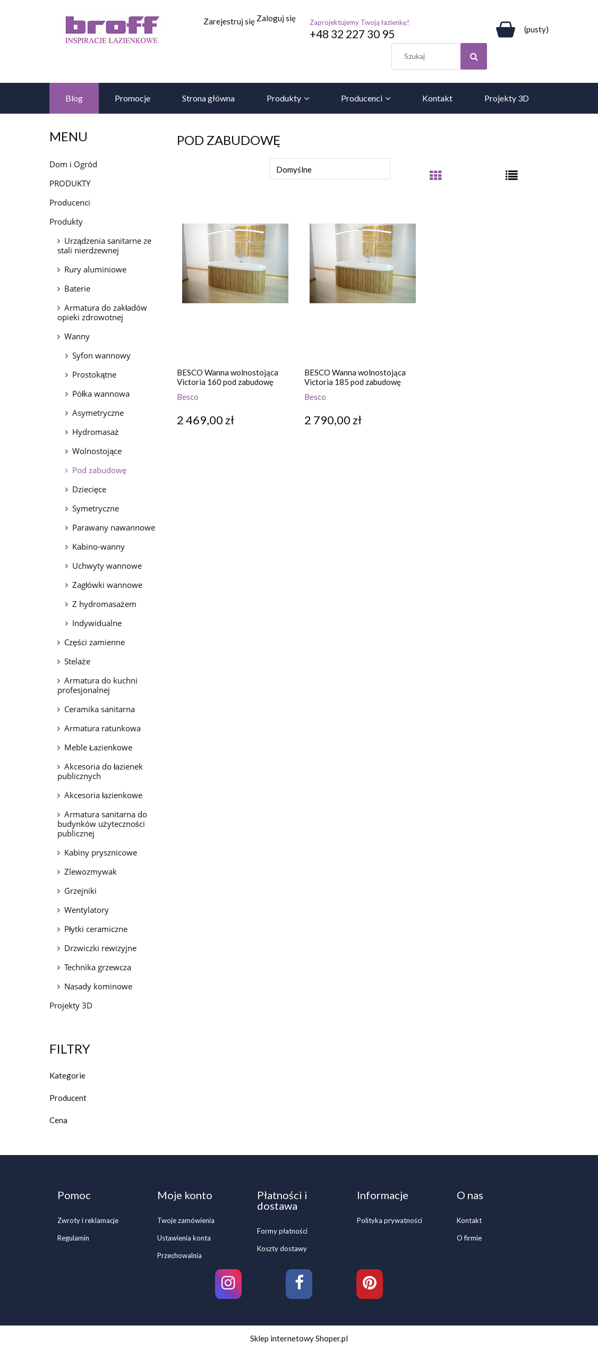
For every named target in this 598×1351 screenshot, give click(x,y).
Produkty (66, 221)
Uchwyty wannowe (107, 565)
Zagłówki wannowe (107, 584)
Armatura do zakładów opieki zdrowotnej (102, 312)
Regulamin (73, 1238)
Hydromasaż (95, 431)
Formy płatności (282, 1231)
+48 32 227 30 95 (352, 33)
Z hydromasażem (104, 603)
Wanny (77, 336)
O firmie (469, 1238)
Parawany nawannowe (113, 527)
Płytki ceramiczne (95, 929)
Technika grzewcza (97, 967)
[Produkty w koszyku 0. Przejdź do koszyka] (520, 29)
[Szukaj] (473, 56)
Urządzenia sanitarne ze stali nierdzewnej (104, 245)
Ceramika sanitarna (99, 709)
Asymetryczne (98, 412)
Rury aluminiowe (95, 269)
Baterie (77, 288)
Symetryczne (95, 508)
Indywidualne (97, 623)
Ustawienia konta (184, 1238)
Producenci (69, 202)
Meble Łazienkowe (98, 747)
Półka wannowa (101, 393)
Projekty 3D (70, 1005)
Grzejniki (80, 890)
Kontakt (469, 1220)
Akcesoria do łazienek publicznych (100, 771)
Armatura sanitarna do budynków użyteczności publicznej (102, 824)
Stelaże (77, 661)
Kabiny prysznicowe (100, 852)
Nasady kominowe (98, 986)
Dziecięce (89, 489)
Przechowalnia (179, 1255)
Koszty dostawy (282, 1248)
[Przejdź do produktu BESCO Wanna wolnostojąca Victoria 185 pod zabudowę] (362, 285)
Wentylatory (86, 909)
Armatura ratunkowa (102, 728)
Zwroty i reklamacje (87, 1220)
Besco (188, 396)
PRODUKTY (69, 183)
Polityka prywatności (389, 1220)
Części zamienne (94, 642)
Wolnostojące (97, 451)
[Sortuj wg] (329, 168)
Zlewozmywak (90, 871)
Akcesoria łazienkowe (103, 795)
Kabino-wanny (98, 546)
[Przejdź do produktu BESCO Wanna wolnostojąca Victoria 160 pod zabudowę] (235, 285)
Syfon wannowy (101, 355)
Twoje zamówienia (186, 1220)
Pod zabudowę (99, 470)
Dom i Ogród (73, 164)
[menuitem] (74, 98)
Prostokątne (94, 374)
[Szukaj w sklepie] (442, 56)
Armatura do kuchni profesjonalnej (97, 685)
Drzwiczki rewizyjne (100, 948)
